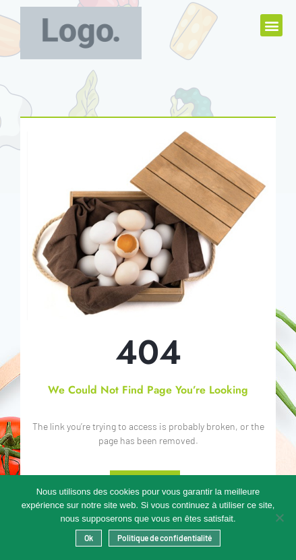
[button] (271, 25)
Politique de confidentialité (164, 537)
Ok (88, 537)
